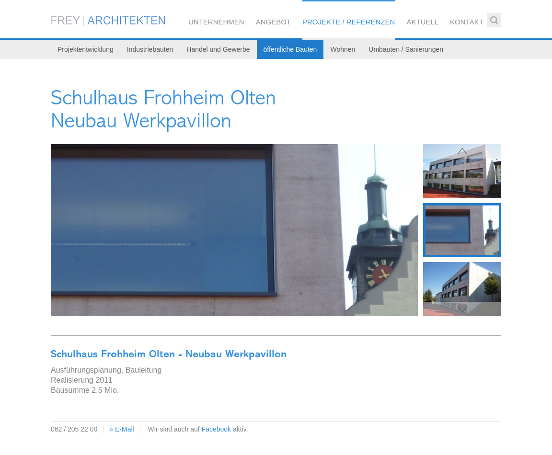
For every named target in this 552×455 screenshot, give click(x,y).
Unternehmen (216, 22)
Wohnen (342, 49)
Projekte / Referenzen (348, 22)
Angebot (273, 22)
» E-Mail (121, 429)
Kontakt (466, 22)
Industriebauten (150, 49)
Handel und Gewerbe (218, 49)
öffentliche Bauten (290, 49)
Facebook (216, 429)
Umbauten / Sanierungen (405, 49)
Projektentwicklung (86, 49)
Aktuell (422, 22)
